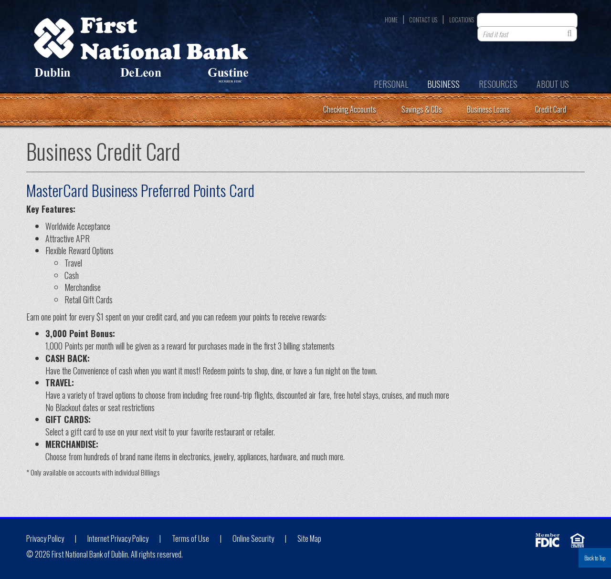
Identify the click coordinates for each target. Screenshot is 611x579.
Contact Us (423, 20)
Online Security (253, 538)
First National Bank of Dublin (140, 53)
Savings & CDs (421, 109)
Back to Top (594, 558)
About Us (553, 84)
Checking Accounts (349, 109)
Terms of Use (190, 538)
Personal (391, 84)
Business (443, 84)
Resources (498, 84)
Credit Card (550, 109)
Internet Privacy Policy (117, 538)
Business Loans (488, 109)
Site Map (309, 538)
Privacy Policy (45, 538)
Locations (461, 20)
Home (391, 20)
